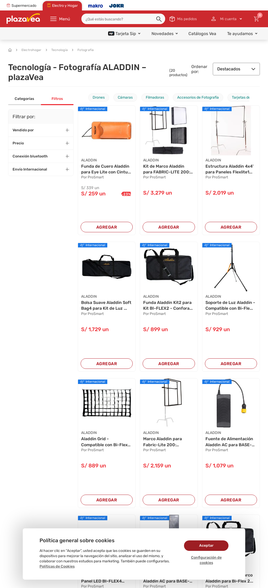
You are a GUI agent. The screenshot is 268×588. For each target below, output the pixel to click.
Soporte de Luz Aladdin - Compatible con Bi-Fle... (230, 305)
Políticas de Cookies (57, 566)
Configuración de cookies (206, 560)
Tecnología (57, 50)
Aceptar (206, 545)
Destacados (236, 68)
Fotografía (83, 50)
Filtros (57, 99)
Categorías (24, 99)
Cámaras (125, 97)
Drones (99, 97)
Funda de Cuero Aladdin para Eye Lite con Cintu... (106, 169)
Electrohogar (29, 50)
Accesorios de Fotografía (198, 97)
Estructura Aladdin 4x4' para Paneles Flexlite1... (229, 169)
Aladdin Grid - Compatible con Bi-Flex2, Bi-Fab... (106, 442)
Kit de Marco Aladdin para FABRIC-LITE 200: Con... (166, 169)
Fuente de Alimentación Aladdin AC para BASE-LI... (229, 442)
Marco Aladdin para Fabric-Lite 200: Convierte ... (162, 442)
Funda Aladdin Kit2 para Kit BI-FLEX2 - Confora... (168, 305)
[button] (159, 19)
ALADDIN (89, 160)
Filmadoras (155, 97)
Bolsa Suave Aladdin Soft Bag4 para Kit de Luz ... (106, 305)
